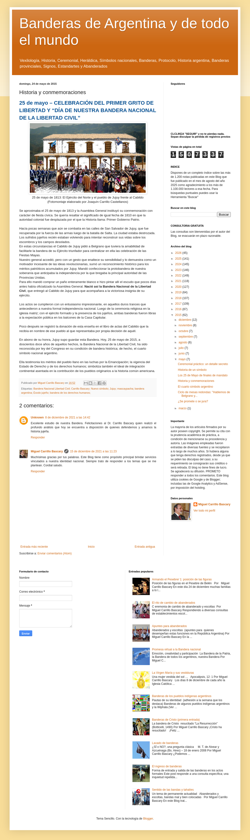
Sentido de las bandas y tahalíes (173, 789)
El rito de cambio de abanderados (173, 602)
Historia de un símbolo (192, 370)
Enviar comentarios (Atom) (55, 553)
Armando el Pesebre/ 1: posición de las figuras (182, 579)
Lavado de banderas (165, 743)
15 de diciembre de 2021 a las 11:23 (93, 451)
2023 (178, 270)
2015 (178, 315)
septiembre (186, 336)
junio (182, 353)
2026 (178, 253)
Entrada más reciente (34, 546)
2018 (178, 298)
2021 (178, 281)
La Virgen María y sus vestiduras (173, 672)
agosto (183, 342)
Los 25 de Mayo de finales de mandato (203, 375)
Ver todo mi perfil (204, 510)
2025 (178, 258)
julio (182, 348)
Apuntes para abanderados (169, 626)
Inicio (91, 546)
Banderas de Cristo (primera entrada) (176, 719)
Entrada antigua (145, 546)
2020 (178, 287)
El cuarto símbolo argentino (195, 386)
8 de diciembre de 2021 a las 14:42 (67, 417)
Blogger (148, 818)
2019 (178, 292)
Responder (38, 437)
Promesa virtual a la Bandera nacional (176, 649)
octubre (184, 331)
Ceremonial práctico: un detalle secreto (203, 364)
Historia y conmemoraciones (196, 381)
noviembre (186, 325)
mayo (183, 359)
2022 (178, 275)
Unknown (37, 417)
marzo (183, 408)
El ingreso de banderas (166, 766)
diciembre (185, 319)
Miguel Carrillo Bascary (47, 451)
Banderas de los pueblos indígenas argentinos (181, 696)
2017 (178, 303)
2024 (178, 264)
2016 (178, 309)
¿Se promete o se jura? (193, 401)
